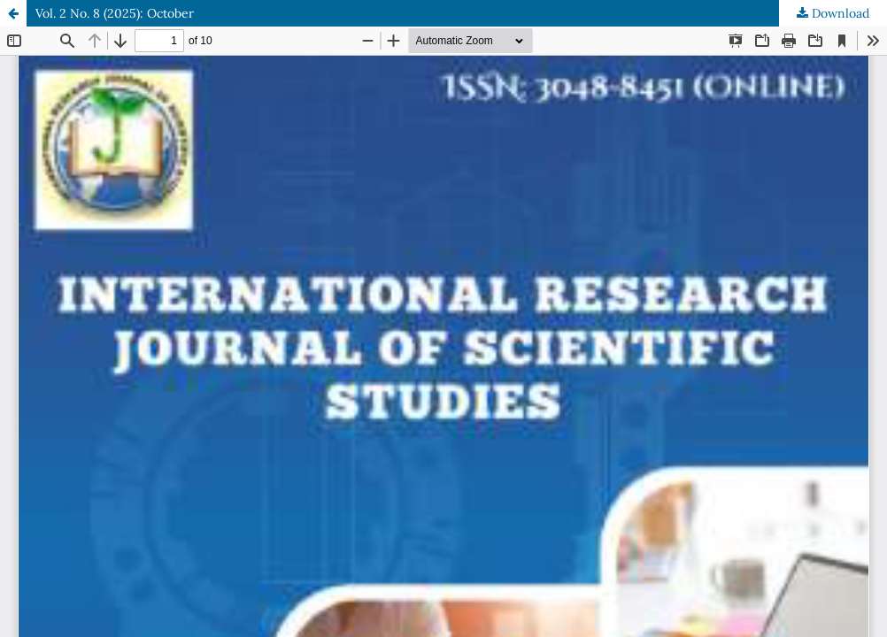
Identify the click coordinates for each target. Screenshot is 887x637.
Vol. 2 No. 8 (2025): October (114, 13)
